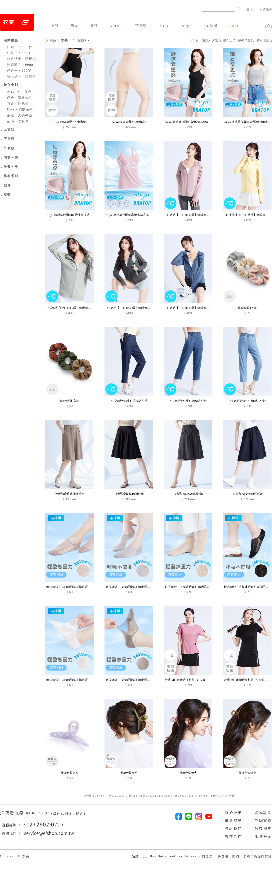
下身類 (141, 26)
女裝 (55, 26)
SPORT (117, 26)
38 (210, 795)
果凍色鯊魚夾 (70, 773)
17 (137, 795)
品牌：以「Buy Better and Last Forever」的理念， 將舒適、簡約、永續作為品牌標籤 (202, 856)
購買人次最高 (211, 40)
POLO (164, 26)
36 (203, 795)
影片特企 (263, 836)
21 (151, 795)
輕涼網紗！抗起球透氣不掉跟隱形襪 (70, 587)
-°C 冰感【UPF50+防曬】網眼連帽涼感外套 (193, 215)
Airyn (187, 26)
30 (183, 795)
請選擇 (81, 40)
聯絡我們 (233, 828)
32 (190, 795)
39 (214, 795)
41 (221, 795)
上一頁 (87, 795)
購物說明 (263, 813)
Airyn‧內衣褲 (17, 91)
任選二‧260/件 (18, 47)
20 (147, 795)
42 (224, 795)
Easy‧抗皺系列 (18, 109)
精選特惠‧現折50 (19, 59)
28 (176, 795)
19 (144, 795)
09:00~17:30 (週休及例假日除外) (55, 813)
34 (196, 795)
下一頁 (230, 795)
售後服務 (263, 828)
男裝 (74, 26)
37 (207, 795)
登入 (249, 9)
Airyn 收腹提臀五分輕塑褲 (70, 122)
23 (158, 795)
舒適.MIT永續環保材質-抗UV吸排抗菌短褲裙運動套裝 (200, 680)
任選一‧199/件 (18, 70)
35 (200, 795)
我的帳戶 (265, 9)
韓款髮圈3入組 (247, 308)
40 (217, 795)
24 (162, 795)
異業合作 (233, 836)
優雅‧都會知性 (17, 97)
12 (119, 795)
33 (193, 795)
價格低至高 (264, 40)
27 (172, 795)
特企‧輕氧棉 (16, 103)
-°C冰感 (211, 26)
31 (186, 795)
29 (179, 795)
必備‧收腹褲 (16, 121)
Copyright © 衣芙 (14, 856)
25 (165, 795)
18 (140, 795)
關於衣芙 (233, 813)
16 (133, 795)
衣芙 (53, 40)
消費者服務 (12, 812)
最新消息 (233, 821)
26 (169, 795)
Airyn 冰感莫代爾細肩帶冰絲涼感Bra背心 (191, 122)
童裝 (94, 26)
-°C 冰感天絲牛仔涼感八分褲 (128, 401)
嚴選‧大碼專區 (17, 115)
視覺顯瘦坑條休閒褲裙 (70, 494)
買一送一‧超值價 (19, 76)
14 (126, 795)
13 (123, 795)
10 (113, 795)
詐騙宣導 (263, 821)
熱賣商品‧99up (18, 64)
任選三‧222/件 (18, 53)
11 (116, 795)
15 (130, 795)
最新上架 (229, 40)
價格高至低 (246, 40)
